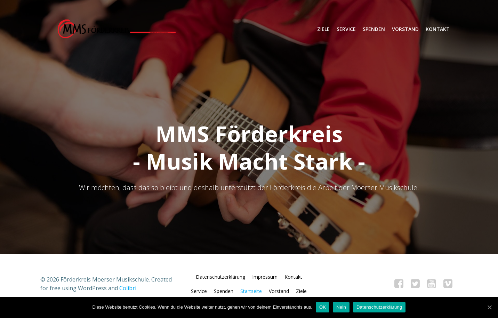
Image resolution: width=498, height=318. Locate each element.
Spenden (373, 29)
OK (322, 307)
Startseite (251, 295)
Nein (341, 307)
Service (345, 29)
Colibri (127, 292)
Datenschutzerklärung (220, 280)
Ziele (323, 29)
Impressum (265, 280)
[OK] (489, 307)
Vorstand (405, 29)
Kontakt (437, 29)
